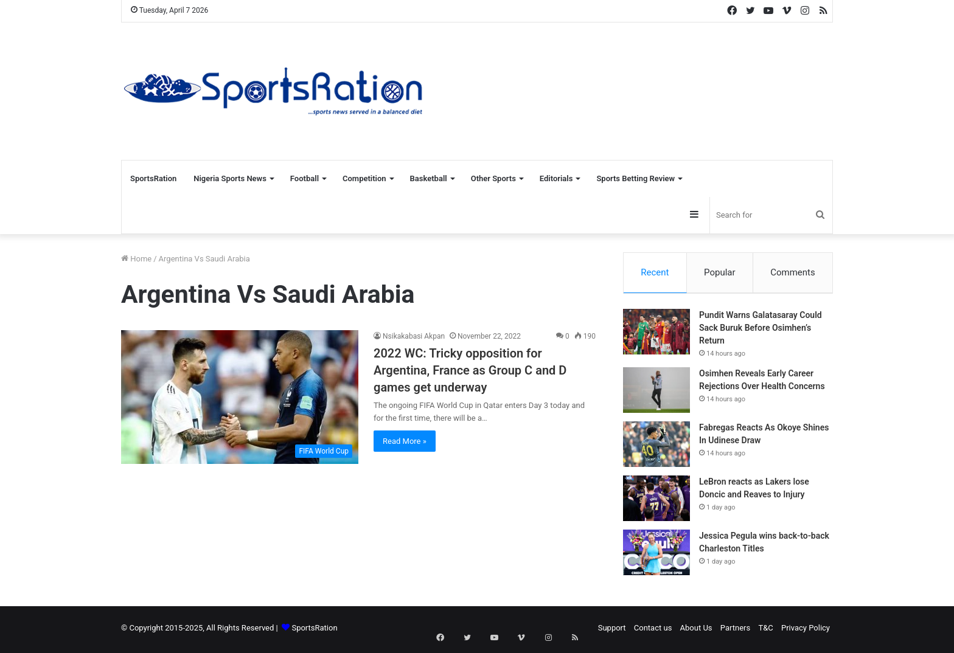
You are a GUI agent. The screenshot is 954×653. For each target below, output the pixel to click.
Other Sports (493, 178)
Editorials (556, 178)
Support (612, 630)
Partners (735, 630)
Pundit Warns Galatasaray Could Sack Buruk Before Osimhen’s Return (760, 330)
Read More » (405, 441)
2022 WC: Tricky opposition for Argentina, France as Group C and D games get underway (470, 370)
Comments (792, 272)
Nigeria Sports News (229, 178)
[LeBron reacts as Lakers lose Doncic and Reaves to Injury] (656, 501)
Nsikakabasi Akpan (414, 336)
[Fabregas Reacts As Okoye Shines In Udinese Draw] (656, 447)
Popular (720, 272)
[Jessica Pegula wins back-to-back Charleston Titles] (656, 555)
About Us (696, 630)
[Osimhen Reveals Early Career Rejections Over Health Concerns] (656, 393)
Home (136, 258)
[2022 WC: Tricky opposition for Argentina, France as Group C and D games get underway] (239, 397)
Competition (364, 178)
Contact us (653, 630)
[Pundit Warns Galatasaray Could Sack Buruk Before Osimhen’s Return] (656, 335)
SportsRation (153, 178)
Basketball (428, 178)
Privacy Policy (805, 630)
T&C (765, 630)
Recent (655, 272)
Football (304, 178)
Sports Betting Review (635, 178)
